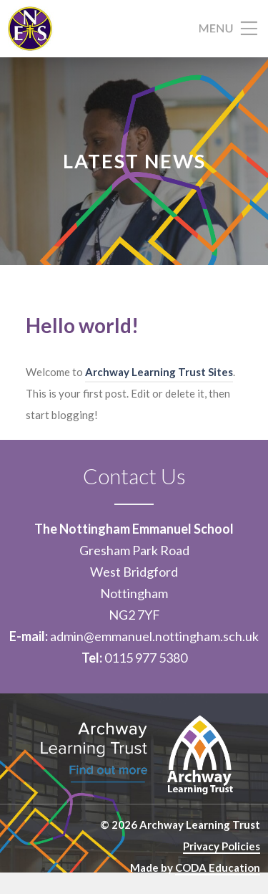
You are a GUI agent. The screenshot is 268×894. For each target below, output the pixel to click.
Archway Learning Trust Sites (159, 371)
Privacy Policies (221, 846)
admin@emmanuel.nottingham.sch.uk (154, 636)
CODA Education (217, 867)
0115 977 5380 (145, 657)
